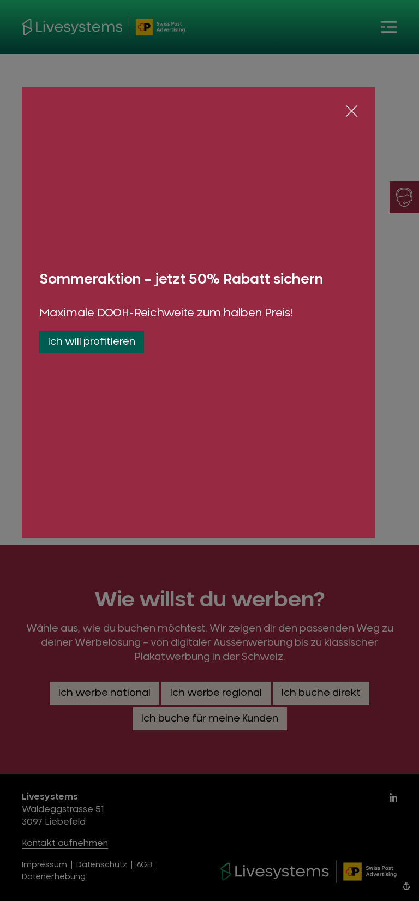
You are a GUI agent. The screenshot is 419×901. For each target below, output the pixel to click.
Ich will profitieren (91, 342)
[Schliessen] (352, 111)
